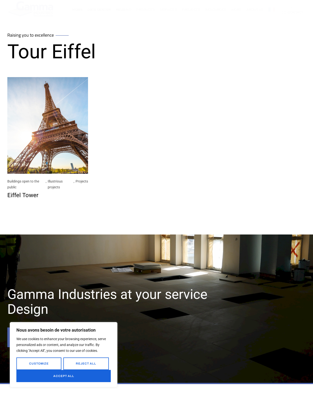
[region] (63, 354)
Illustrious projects (55, 185)
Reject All (86, 363)
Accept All (63, 376)
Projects (82, 182)
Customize (39, 363)
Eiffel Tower (22, 195)
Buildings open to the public (23, 185)
